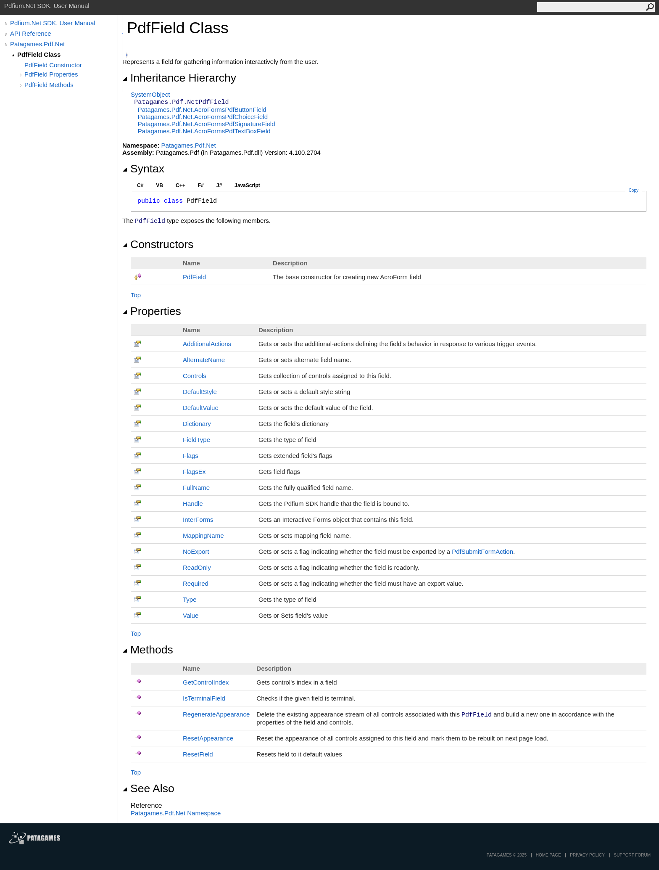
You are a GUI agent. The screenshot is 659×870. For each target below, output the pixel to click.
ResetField (198, 754)
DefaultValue (201, 407)
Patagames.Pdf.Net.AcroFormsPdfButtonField (202, 109)
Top (136, 295)
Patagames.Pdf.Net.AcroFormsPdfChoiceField (203, 116)
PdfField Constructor (53, 65)
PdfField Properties (51, 74)
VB (159, 185)
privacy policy (587, 855)
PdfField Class (39, 54)
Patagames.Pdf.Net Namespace (176, 813)
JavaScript (247, 185)
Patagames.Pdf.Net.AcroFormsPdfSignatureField (206, 123)
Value (190, 615)
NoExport (196, 551)
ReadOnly (197, 567)
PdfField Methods (49, 84)
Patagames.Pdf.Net (37, 44)
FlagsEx (194, 471)
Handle (193, 503)
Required (195, 583)
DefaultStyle (200, 391)
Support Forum (632, 855)
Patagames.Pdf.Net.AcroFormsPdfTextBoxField (204, 131)
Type (190, 599)
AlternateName (204, 359)
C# (140, 185)
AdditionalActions (207, 343)
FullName (196, 487)
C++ (180, 185)
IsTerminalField (204, 698)
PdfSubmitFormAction (482, 551)
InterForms (198, 519)
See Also (148, 788)
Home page (548, 855)
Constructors (157, 244)
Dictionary (197, 423)
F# (201, 185)
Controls (194, 375)
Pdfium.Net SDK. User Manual (52, 22)
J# (219, 185)
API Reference (30, 33)
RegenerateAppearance (216, 714)
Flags (190, 455)
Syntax (143, 168)
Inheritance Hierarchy (179, 77)
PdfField (194, 276)
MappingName (203, 535)
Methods (147, 649)
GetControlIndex (206, 682)
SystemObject (150, 94)
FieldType (196, 439)
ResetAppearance (208, 738)
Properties (151, 311)
